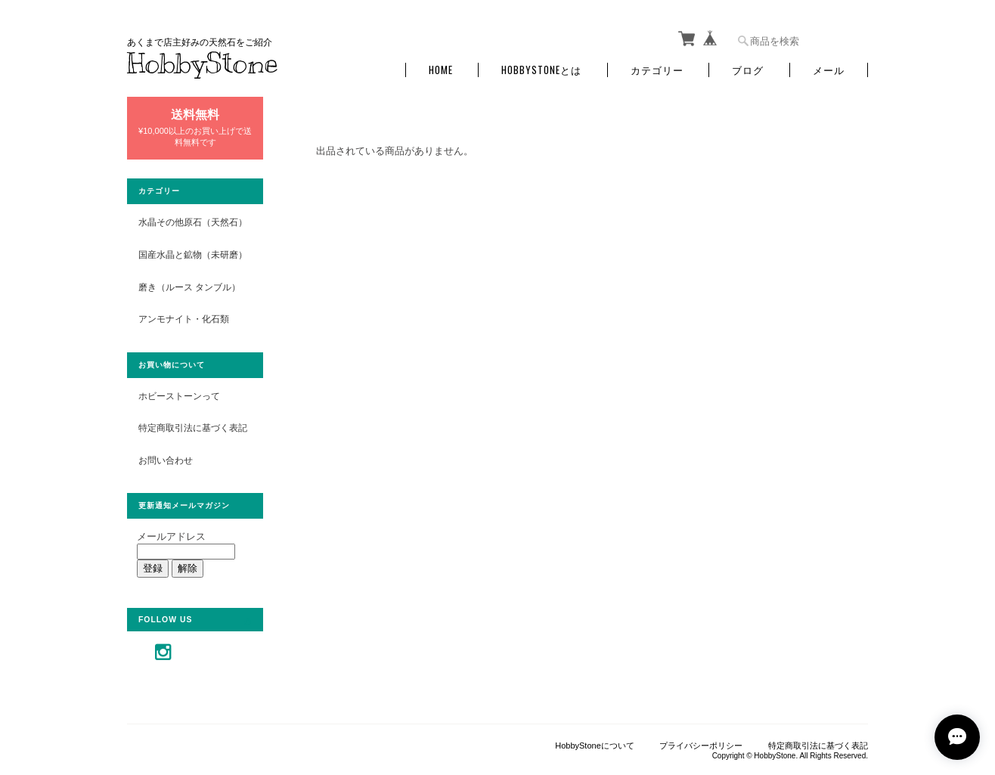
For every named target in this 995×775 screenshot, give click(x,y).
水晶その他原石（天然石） (192, 222)
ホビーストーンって (179, 396)
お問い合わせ (165, 460)
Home (441, 70)
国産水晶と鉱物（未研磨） (192, 254)
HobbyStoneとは (541, 70)
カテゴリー (657, 70)
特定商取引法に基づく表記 (192, 427)
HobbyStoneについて (594, 745)
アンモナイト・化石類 (183, 319)
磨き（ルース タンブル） (189, 287)
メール (829, 70)
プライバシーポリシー (700, 745)
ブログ (748, 70)
